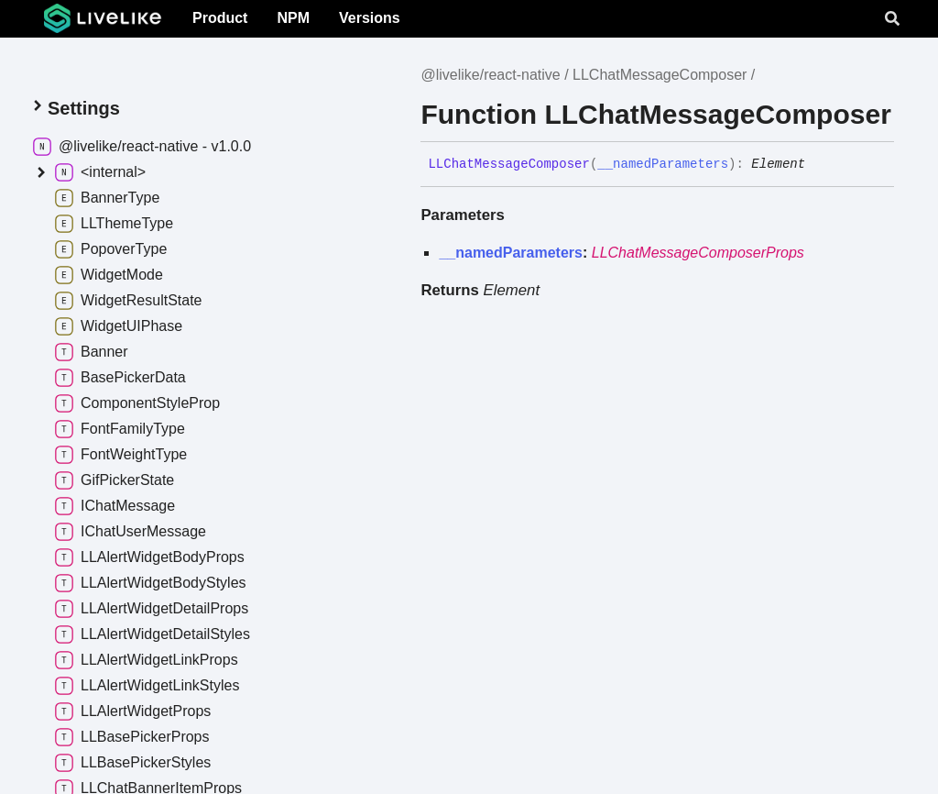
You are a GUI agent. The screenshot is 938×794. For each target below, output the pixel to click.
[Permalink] (819, 164)
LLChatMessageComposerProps (698, 252)
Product (219, 18)
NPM (293, 18)
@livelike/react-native (490, 75)
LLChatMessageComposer (660, 75)
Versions (369, 18)
